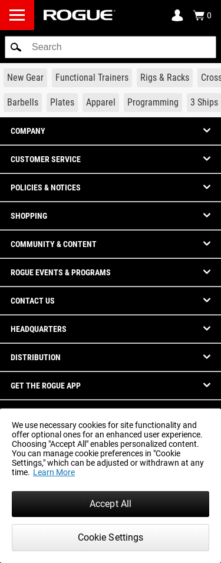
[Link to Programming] (153, 102)
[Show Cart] (202, 15)
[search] (110, 47)
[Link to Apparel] (101, 102)
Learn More (54, 472)
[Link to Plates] (62, 102)
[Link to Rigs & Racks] (165, 77)
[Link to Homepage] (80, 15)
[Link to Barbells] (23, 102)
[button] (16, 47)
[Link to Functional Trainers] (92, 77)
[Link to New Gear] (25, 77)
